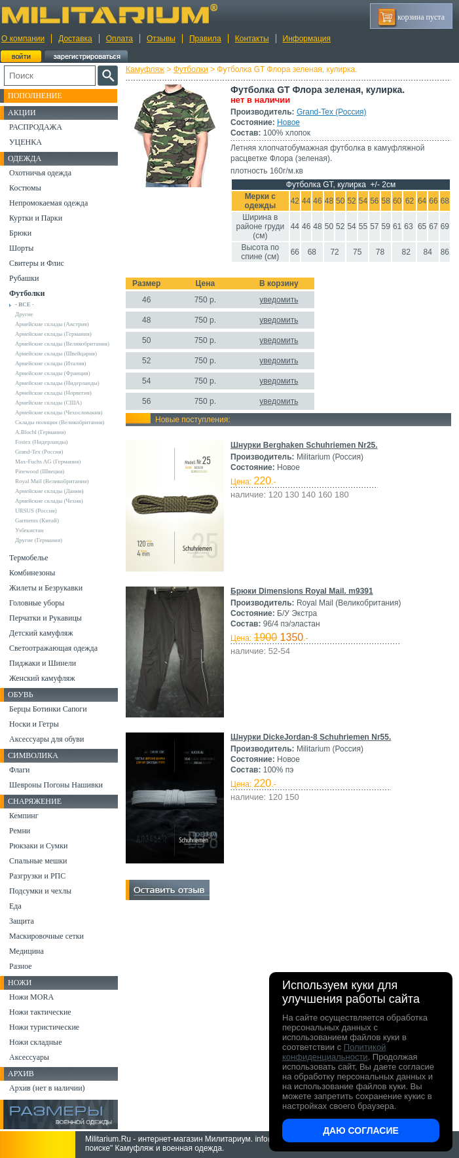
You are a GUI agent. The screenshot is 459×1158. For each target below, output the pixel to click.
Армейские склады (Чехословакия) (59, 412)
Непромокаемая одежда (48, 203)
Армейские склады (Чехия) (49, 501)
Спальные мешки (38, 860)
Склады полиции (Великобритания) (59, 422)
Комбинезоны (32, 572)
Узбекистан (29, 530)
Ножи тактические (40, 1012)
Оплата (119, 38)
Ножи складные (35, 1042)
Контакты (252, 38)
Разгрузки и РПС (37, 875)
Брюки (20, 233)
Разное (20, 966)
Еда (15, 906)
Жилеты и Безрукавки (46, 587)
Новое (288, 122)
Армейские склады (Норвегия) (53, 392)
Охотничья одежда (40, 172)
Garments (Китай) (37, 520)
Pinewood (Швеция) (39, 471)
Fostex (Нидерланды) (41, 442)
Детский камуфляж (41, 633)
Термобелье (28, 557)
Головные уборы (36, 602)
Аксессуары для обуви (46, 739)
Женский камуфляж (42, 678)
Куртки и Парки (35, 218)
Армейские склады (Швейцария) (56, 353)
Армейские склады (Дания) (49, 491)
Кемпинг (24, 815)
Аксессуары (29, 1057)
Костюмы (25, 187)
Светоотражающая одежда (53, 648)
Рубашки (24, 278)
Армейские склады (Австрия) (52, 324)
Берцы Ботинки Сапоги (48, 709)
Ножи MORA (31, 997)
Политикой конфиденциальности (334, 1052)
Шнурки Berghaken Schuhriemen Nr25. (304, 445)
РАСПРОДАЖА (35, 127)
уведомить (278, 299)
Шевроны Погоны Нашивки (56, 784)
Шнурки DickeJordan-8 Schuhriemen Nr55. (310, 737)
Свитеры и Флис (36, 263)
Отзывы (161, 38)
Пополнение (35, 95)
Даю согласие (361, 1130)
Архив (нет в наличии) (47, 1088)
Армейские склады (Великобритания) (62, 343)
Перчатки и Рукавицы (45, 618)
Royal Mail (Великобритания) (51, 481)
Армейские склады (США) (48, 402)
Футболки (191, 69)
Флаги (19, 769)
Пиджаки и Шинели (42, 663)
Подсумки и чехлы (40, 891)
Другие (24, 314)
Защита (21, 921)
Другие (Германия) (38, 540)
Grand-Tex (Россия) (332, 112)
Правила (205, 38)
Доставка (75, 38)
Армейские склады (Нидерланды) (57, 383)
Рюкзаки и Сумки (38, 845)
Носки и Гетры (34, 724)
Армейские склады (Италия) (50, 363)
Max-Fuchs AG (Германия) (48, 461)
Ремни (19, 830)
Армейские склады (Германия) (53, 334)
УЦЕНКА (25, 142)
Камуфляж (145, 69)
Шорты (21, 248)
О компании (23, 38)
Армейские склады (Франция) (52, 373)
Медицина (26, 951)
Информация (307, 38)
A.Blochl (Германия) (40, 432)
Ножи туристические (44, 1027)
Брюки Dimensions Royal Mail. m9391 (301, 591)
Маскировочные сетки (46, 936)
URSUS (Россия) (36, 510)
